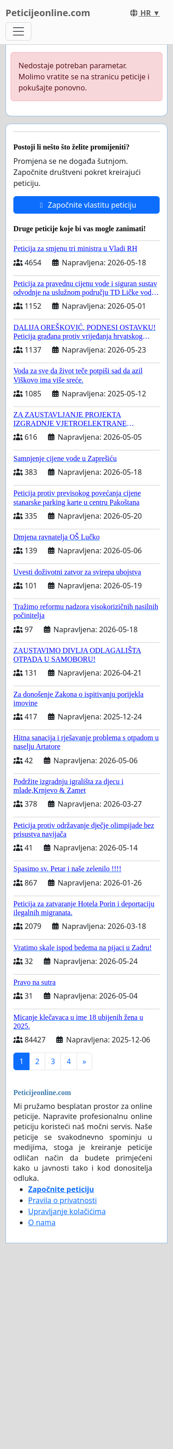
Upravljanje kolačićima (67, 1211)
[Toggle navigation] (18, 31)
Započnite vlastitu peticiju (87, 205)
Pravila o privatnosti (62, 1200)
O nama (41, 1222)
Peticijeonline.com (48, 12)
